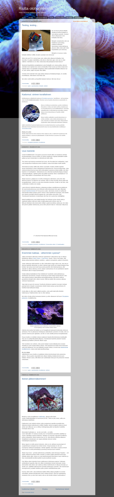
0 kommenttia (25, 83)
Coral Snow (45, 258)
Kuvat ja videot (60, 17)
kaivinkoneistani (30, 191)
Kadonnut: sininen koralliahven (36, 94)
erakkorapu (42, 416)
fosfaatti (41, 86)
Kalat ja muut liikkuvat (41, 17)
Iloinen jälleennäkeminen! (34, 379)
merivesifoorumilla (26, 128)
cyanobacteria (34, 86)
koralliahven (42, 142)
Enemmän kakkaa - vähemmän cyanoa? (41, 253)
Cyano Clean (36, 258)
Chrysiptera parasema (47, 98)
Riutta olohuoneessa (36, 8)
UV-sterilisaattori (60, 244)
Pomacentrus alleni (50, 244)
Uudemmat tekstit (28, 489)
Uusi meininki (28, 151)
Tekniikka (30, 17)
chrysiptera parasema (33, 142)
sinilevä (48, 370)
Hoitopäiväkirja (78, 17)
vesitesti (45, 86)
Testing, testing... (30, 25)
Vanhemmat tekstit (62, 489)
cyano (29, 86)
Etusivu (24, 17)
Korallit (51, 17)
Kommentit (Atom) (29, 492)
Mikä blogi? (69, 17)
